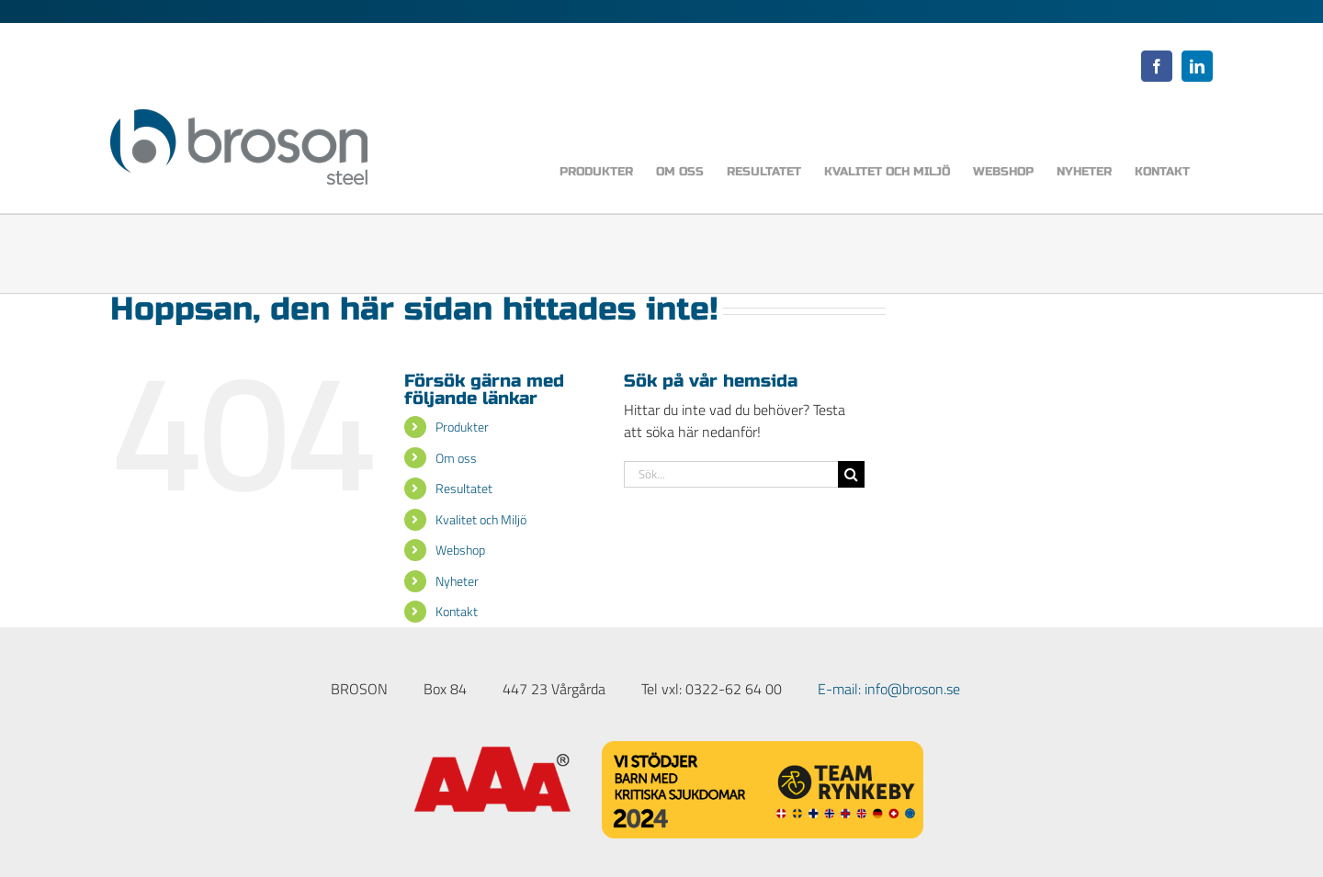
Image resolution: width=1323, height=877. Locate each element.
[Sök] (851, 474)
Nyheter (457, 580)
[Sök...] (730, 474)
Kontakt (456, 611)
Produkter (462, 426)
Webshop (460, 549)
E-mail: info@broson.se (889, 689)
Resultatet (463, 488)
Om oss (456, 457)
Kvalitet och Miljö (480, 519)
